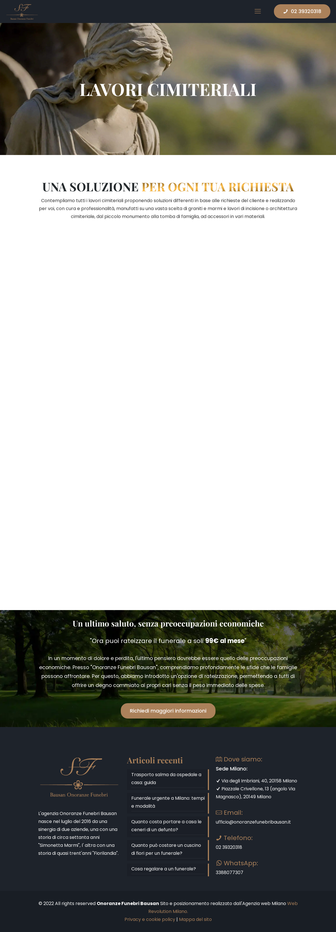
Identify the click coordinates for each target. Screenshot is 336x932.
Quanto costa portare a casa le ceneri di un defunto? (166, 825)
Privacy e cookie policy (149, 919)
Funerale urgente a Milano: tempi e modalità (168, 802)
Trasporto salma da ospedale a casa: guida (166, 778)
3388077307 (229, 872)
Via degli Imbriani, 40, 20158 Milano (256, 781)
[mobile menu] (258, 11)
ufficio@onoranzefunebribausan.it (253, 822)
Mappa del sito (195, 919)
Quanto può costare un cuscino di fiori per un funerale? (166, 849)
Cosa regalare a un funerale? (163, 869)
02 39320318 (302, 11)
